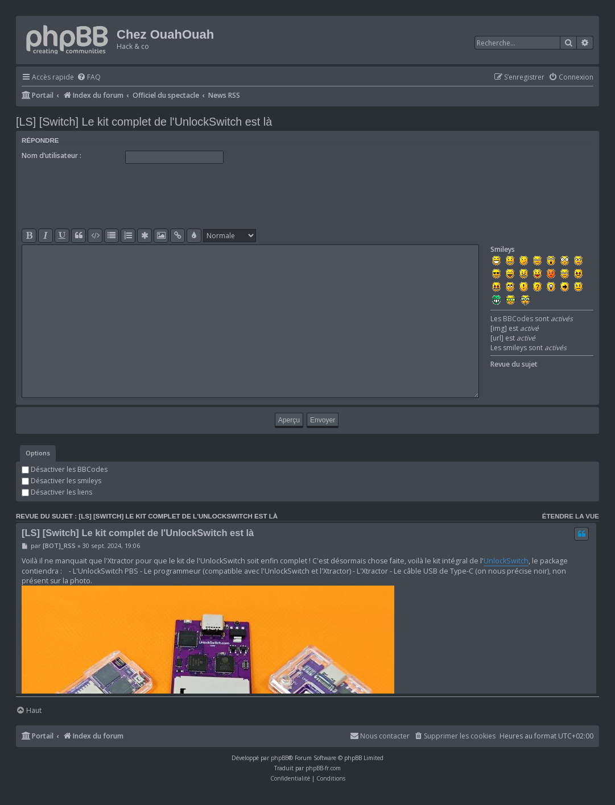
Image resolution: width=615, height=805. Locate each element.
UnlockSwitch (506, 561)
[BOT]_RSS (59, 545)
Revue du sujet (514, 364)
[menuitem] (89, 77)
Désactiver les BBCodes (65, 469)
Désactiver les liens (57, 492)
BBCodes (518, 318)
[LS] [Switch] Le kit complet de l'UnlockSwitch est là (144, 121)
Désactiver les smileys (61, 481)
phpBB (279, 758)
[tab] (38, 453)
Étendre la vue (570, 516)
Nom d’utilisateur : (51, 155)
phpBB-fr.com (323, 768)
